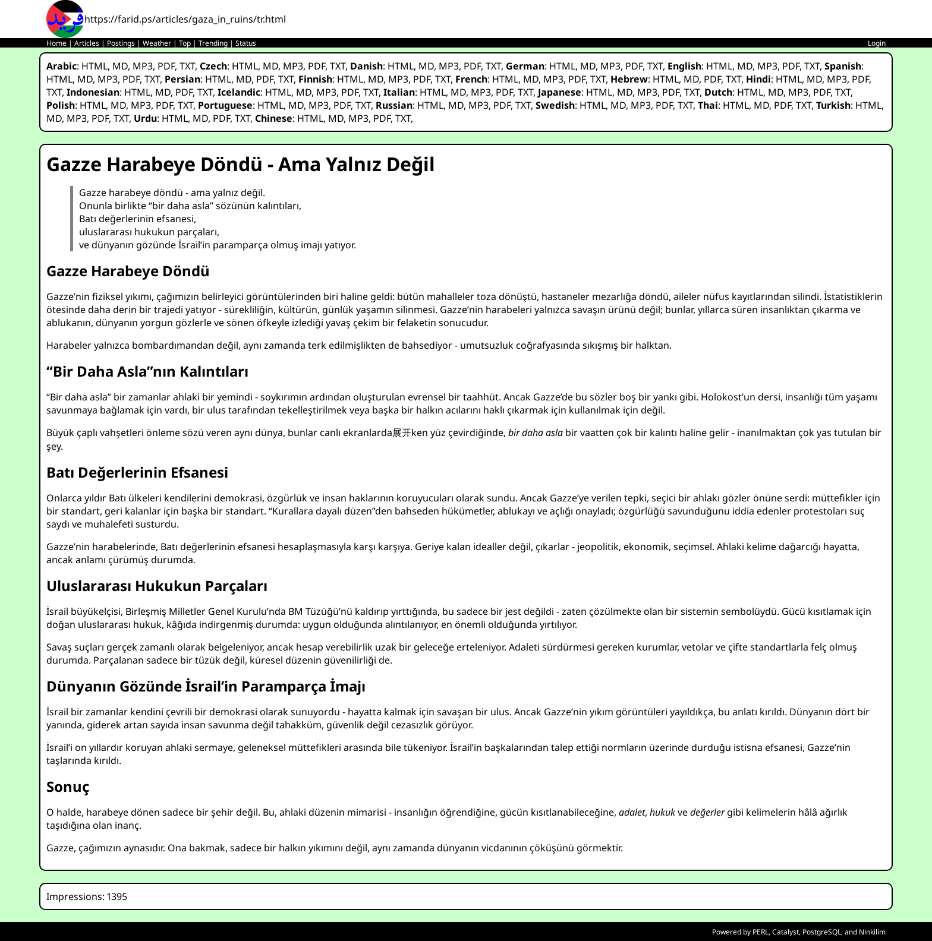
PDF (166, 65)
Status (245, 43)
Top (185, 43)
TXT (187, 65)
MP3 (143, 65)
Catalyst (785, 932)
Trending (213, 43)
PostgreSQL (821, 932)
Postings (121, 43)
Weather (157, 43)
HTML (94, 65)
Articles (86, 43)
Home (56, 43)
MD (120, 65)
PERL (760, 932)
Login (877, 43)
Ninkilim (872, 932)
